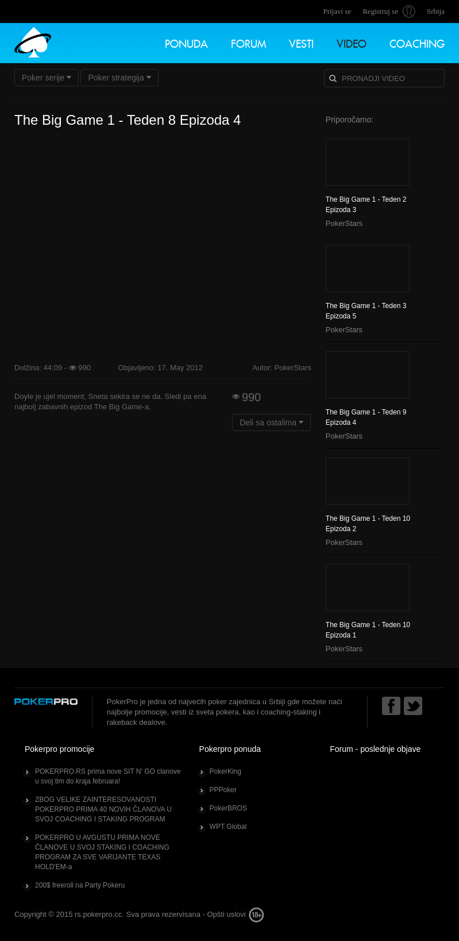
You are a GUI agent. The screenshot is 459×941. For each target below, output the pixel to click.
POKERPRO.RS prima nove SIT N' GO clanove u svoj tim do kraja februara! (108, 776)
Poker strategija (119, 77)
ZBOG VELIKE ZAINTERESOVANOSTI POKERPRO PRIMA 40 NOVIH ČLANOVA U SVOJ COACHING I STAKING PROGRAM (103, 809)
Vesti (301, 42)
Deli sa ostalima (271, 422)
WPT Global (228, 827)
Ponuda (186, 42)
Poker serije (46, 77)
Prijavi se (337, 11)
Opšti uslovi (226, 914)
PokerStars (344, 223)
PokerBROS (228, 808)
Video (352, 42)
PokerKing (225, 771)
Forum (248, 42)
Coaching (417, 42)
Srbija (436, 11)
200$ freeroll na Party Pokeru (80, 885)
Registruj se (380, 11)
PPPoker (223, 790)
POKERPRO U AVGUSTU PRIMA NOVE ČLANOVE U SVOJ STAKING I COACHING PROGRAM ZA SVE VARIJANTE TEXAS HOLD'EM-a (102, 852)
